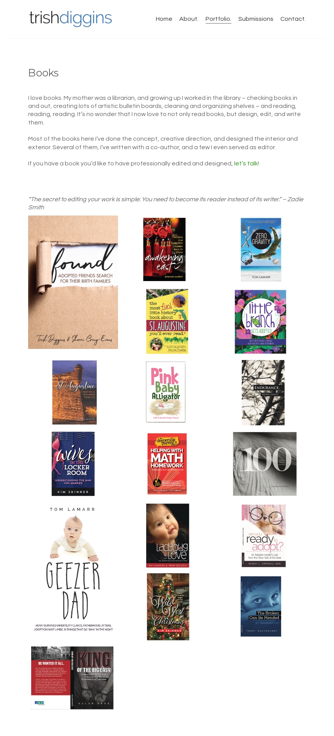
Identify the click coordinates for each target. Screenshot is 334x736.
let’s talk (246, 163)
